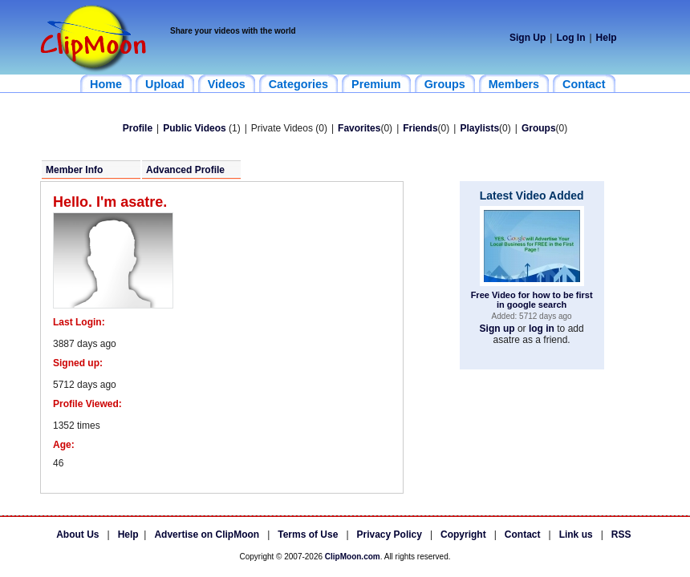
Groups (539, 128)
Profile (137, 128)
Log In (570, 37)
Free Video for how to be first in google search (532, 299)
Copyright (463, 534)
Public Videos (194, 128)
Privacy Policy (389, 534)
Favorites (359, 128)
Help (606, 37)
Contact (523, 534)
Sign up (497, 328)
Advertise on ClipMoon (206, 534)
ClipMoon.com (352, 556)
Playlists (479, 128)
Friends (420, 128)
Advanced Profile (185, 170)
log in (541, 328)
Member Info (74, 170)
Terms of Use (308, 534)
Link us (576, 534)
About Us (77, 534)
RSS (621, 534)
